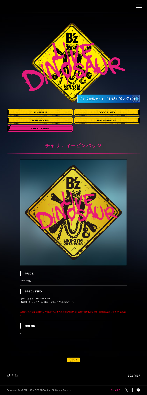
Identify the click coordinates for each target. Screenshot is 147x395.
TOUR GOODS (40, 120)
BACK (73, 359)
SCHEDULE (40, 112)
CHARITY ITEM (40, 128)
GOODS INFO (107, 112)
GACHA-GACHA (106, 120)
